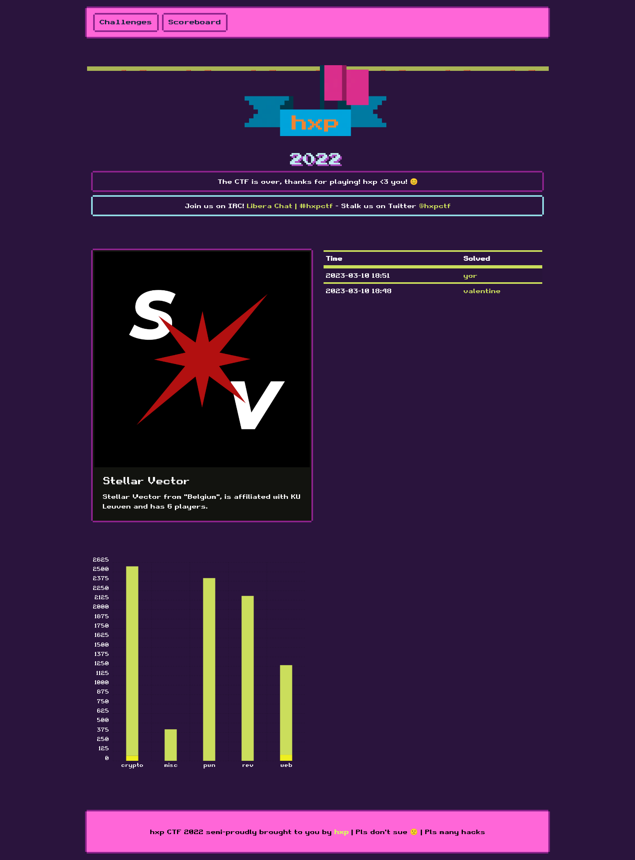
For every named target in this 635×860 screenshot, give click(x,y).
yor (470, 275)
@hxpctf (435, 206)
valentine (482, 291)
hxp (341, 832)
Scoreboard (194, 22)
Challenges (126, 22)
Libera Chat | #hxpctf (290, 206)
